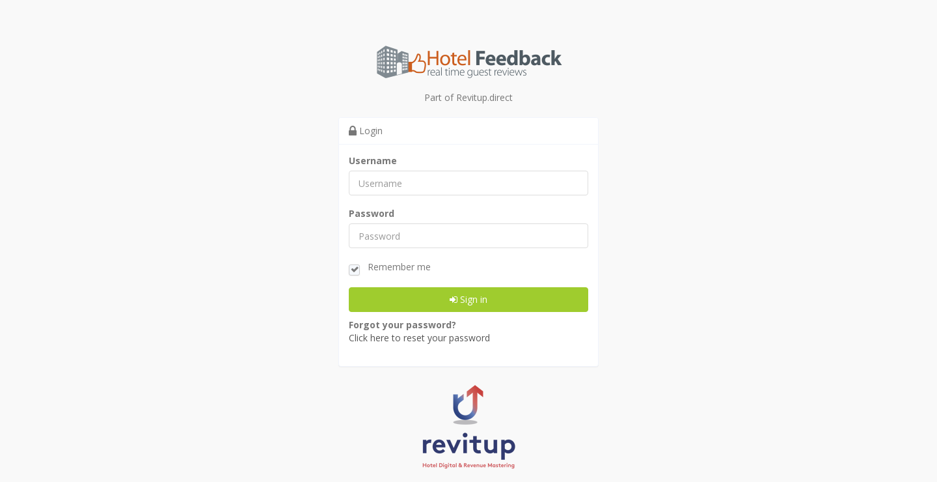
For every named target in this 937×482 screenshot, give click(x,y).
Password (371, 214)
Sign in (468, 300)
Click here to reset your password (419, 339)
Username (373, 162)
